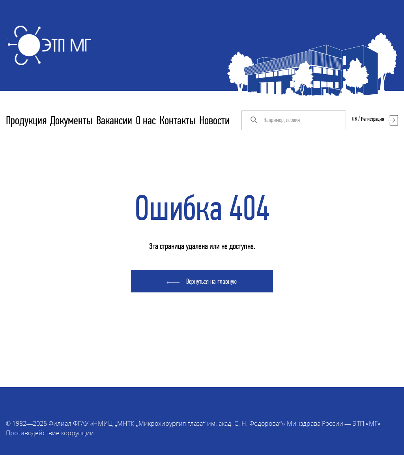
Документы (71, 121)
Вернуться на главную (211, 282)
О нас (146, 121)
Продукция (26, 121)
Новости (214, 121)
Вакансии (114, 121)
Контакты (177, 121)
